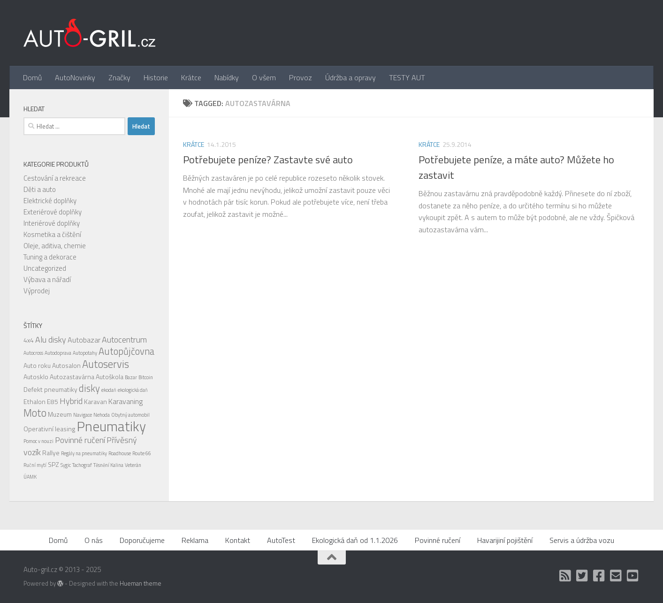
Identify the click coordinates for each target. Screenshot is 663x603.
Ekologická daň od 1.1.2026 (355, 540)
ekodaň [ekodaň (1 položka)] (108, 390)
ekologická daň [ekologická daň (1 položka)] (133, 390)
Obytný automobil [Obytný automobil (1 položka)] (130, 415)
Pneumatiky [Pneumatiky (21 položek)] (111, 426)
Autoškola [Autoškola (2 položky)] (109, 377)
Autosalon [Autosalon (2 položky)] (66, 365)
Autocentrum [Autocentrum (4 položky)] (124, 339)
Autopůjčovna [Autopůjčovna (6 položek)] (126, 351)
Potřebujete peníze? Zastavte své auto (268, 160)
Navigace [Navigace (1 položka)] (82, 415)
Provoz (300, 77)
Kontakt (237, 540)
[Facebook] (599, 575)
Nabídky (226, 77)
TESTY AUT (407, 77)
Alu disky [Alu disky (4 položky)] (50, 339)
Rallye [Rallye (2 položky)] (51, 453)
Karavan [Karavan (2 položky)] (95, 401)
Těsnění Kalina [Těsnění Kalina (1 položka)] (108, 465)
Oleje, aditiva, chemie (54, 245)
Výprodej (36, 290)
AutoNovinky (75, 77)
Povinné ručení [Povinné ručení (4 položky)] (80, 440)
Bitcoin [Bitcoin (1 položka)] (145, 377)
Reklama (195, 540)
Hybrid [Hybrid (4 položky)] (71, 401)
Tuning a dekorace (49, 257)
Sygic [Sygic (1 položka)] (66, 465)
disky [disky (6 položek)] (89, 388)
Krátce (191, 77)
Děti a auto (39, 189)
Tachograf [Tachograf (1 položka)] (82, 465)
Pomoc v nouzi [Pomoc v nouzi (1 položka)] (38, 441)
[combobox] (74, 126)
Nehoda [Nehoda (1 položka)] (101, 415)
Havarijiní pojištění (505, 540)
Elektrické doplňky (49, 200)
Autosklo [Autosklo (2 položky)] (35, 377)
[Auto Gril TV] (633, 575)
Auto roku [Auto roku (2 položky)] (37, 365)
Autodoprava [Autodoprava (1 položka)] (58, 353)
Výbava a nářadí (47, 279)
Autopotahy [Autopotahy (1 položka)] (85, 353)
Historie (156, 77)
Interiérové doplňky (51, 223)
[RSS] (565, 575)
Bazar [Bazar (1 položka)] (131, 377)
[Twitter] (582, 575)
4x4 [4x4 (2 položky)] (28, 340)
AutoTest (281, 540)
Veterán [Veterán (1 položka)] (133, 465)
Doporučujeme (142, 540)
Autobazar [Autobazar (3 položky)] (84, 339)
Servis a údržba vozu (581, 540)
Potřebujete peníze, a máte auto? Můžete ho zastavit (516, 167)
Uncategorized (44, 268)
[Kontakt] (616, 575)
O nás (93, 540)
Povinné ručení (437, 540)
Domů (32, 77)
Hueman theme (140, 583)
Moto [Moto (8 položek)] (34, 413)
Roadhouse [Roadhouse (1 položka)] (119, 453)
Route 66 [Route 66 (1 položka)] (141, 453)
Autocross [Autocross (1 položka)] (33, 353)
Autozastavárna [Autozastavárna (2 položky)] (72, 377)
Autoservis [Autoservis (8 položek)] (105, 364)
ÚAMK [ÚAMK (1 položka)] (30, 477)
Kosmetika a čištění (52, 234)
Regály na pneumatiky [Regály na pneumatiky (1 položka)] (84, 453)
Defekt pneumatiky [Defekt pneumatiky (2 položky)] (50, 389)
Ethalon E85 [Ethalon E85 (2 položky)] (40, 401)
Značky (119, 77)
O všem (264, 77)
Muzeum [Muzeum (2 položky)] (60, 414)
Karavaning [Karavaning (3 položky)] (125, 401)
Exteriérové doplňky (52, 211)
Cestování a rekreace (54, 178)
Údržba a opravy (350, 77)
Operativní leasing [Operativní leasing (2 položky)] (49, 429)
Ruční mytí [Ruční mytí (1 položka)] (34, 465)
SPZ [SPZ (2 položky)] (53, 464)
